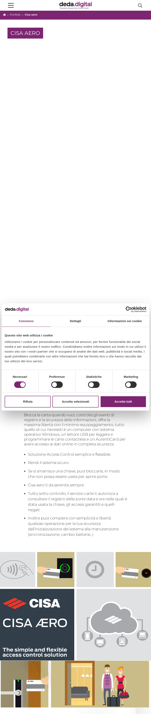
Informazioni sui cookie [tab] (125, 321)
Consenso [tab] (26, 321)
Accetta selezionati (75, 401)
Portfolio (15, 14)
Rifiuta (28, 401)
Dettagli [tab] (75, 321)
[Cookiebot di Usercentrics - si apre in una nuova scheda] (128, 309)
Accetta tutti (123, 401)
